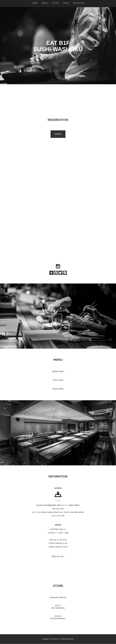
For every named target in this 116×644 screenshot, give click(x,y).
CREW (66, 3)
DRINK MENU (58, 389)
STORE (55, 3)
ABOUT (44, 3)
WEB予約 (58, 134)
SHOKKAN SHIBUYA (58, 597)
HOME (35, 3)
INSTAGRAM (78, 3)
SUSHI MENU (58, 380)
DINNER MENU (58, 371)
